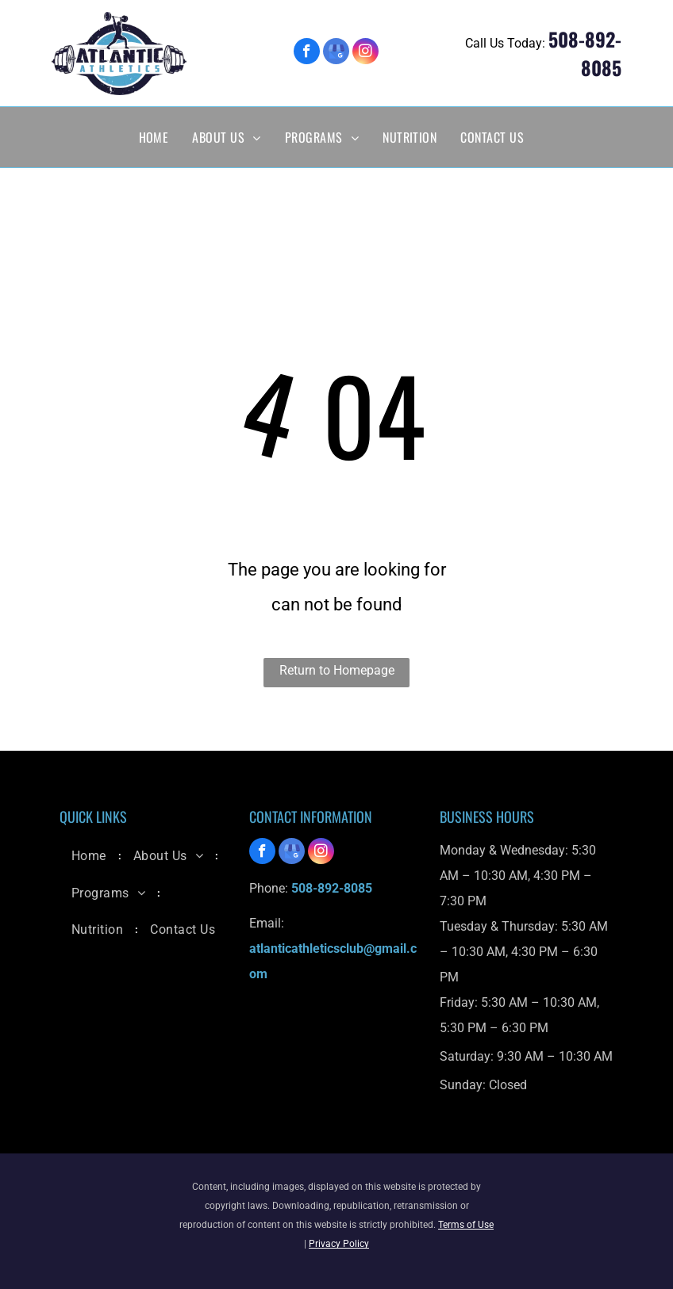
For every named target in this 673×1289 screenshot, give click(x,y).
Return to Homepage (336, 670)
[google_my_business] (336, 53)
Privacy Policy (339, 1243)
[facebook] (307, 53)
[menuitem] (154, 137)
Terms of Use (466, 1224)
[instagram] (365, 53)
